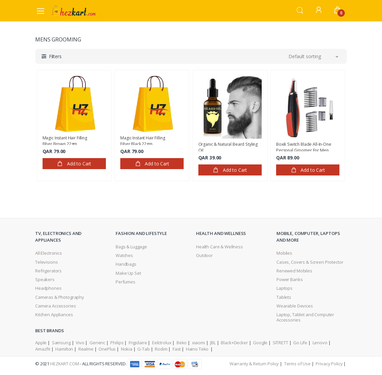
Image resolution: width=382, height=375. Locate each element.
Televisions (46, 262)
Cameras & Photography (59, 297)
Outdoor (204, 255)
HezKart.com (64, 364)
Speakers (45, 279)
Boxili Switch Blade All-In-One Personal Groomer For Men (303, 146)
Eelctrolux (162, 343)
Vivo (80, 343)
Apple (41, 343)
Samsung (61, 343)
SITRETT (280, 343)
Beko (182, 343)
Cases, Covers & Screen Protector (309, 262)
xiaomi (198, 343)
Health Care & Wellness (219, 247)
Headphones (48, 288)
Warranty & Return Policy (254, 364)
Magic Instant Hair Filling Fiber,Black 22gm (142, 140)
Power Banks (289, 279)
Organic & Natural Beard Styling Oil (228, 146)
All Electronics (48, 253)
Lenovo (320, 343)
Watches (124, 255)
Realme (85, 349)
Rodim (161, 349)
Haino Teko (197, 349)
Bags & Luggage (131, 247)
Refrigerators (48, 271)
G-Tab (143, 349)
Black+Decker (234, 343)
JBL (213, 343)
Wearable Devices (294, 306)
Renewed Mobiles (294, 271)
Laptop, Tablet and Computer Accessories (305, 317)
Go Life (300, 343)
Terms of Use (297, 364)
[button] (300, 10)
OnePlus (107, 349)
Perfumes (125, 282)
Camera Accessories (55, 306)
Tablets (283, 297)
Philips (116, 343)
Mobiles (284, 253)
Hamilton (64, 349)
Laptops (284, 288)
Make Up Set (128, 273)
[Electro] (73, 10)
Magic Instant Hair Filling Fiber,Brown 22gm (65, 140)
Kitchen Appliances (54, 314)
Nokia (126, 349)
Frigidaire (138, 343)
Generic (97, 343)
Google (260, 343)
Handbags (126, 264)
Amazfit (42, 349)
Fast (177, 349)
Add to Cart (74, 163)
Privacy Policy (329, 364)
